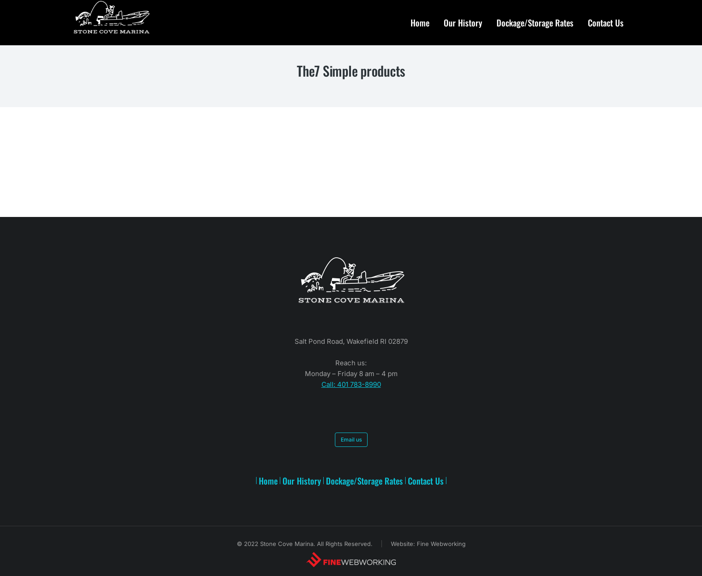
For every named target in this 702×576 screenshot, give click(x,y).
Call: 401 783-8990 (351, 384)
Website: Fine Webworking (428, 543)
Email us (351, 439)
